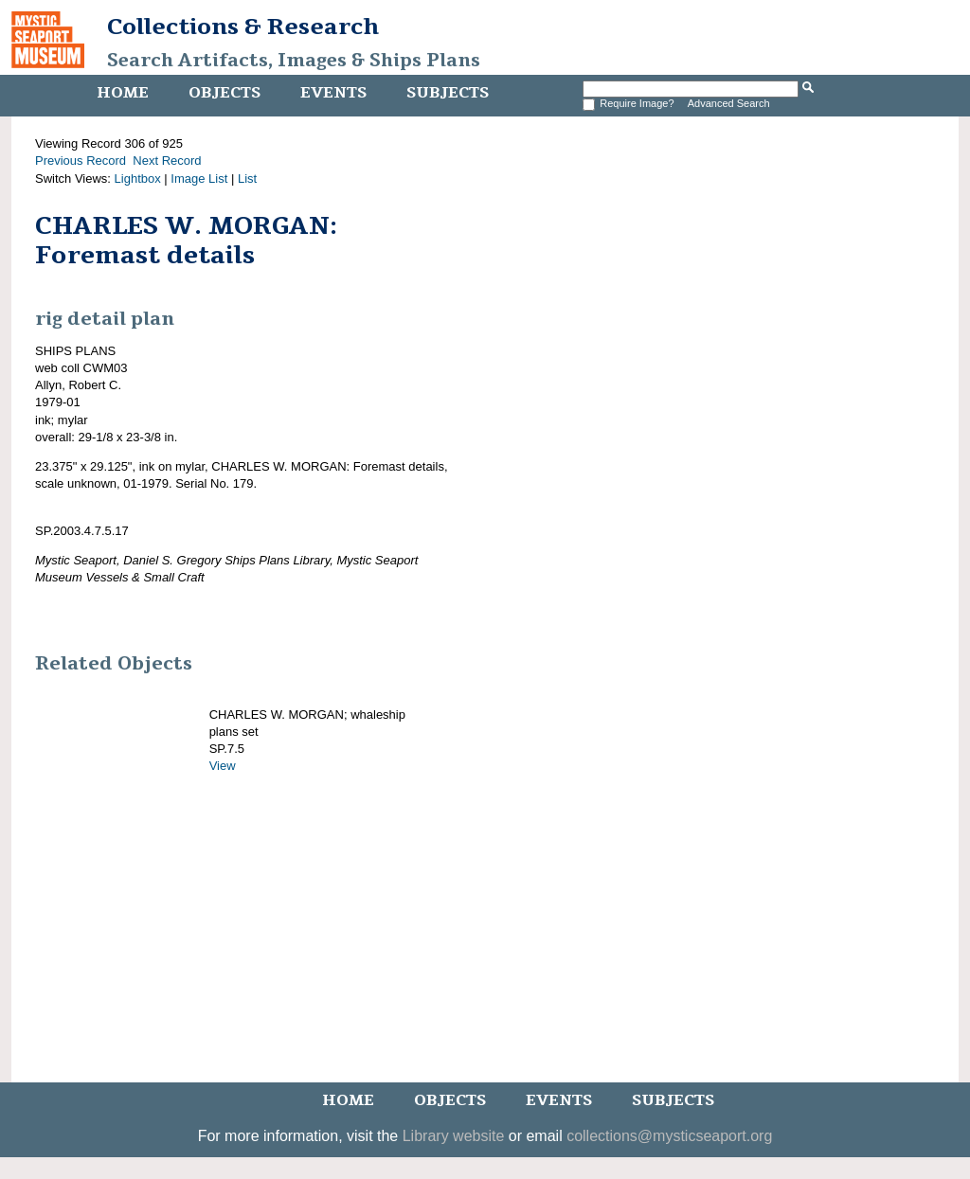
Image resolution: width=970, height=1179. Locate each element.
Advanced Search (729, 103)
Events (333, 92)
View (222, 766)
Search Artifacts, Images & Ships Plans (293, 60)
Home (123, 92)
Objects (224, 92)
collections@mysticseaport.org (669, 1136)
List (247, 178)
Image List (199, 178)
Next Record (167, 160)
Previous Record (80, 160)
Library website (454, 1136)
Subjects (447, 92)
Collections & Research (243, 26)
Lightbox (138, 178)
